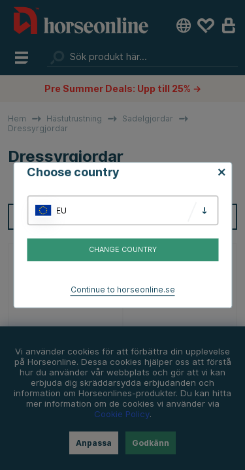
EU (61, 210)
